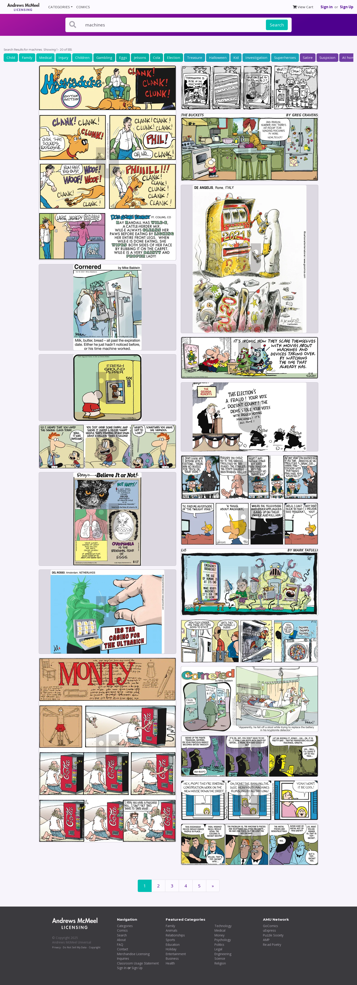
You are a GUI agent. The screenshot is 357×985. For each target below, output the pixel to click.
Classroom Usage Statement (138, 963)
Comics (122, 930)
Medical (45, 57)
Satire (308, 57)
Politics (219, 944)
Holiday (171, 949)
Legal (218, 949)
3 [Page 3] (172, 886)
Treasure (194, 57)
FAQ (120, 944)
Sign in (327, 7)
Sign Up (346, 7)
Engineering (222, 954)
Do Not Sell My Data (75, 947)
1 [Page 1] (144, 886)
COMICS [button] (83, 7)
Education (173, 944)
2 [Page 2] (158, 886)
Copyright (94, 947)
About (121, 940)
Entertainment (176, 954)
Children (82, 57)
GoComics (270, 926)
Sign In (122, 968)
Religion (220, 963)
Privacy (56, 947)
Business (172, 958)
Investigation (256, 57)
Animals (171, 930)
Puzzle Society (273, 935)
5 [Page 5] (199, 886)
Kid (236, 57)
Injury (63, 57)
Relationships (175, 935)
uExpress (269, 930)
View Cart (303, 7)
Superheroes (285, 57)
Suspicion (327, 57)
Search (277, 25)
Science (219, 958)
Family (27, 57)
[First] (212, 886)
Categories (125, 926)
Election (173, 57)
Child (11, 57)
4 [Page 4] (185, 886)
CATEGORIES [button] (59, 7)
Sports (170, 940)
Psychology (222, 940)
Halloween (218, 57)
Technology (223, 926)
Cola (156, 57)
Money (219, 935)
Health (170, 963)
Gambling (104, 57)
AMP (266, 940)
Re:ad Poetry (272, 944)
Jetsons (140, 57)
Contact (122, 949)
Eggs (123, 57)
